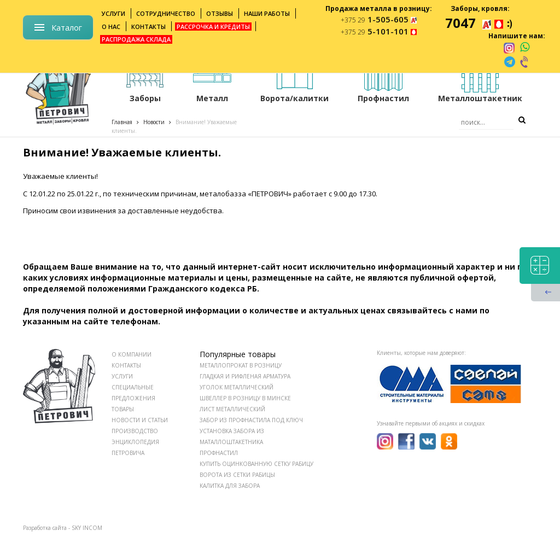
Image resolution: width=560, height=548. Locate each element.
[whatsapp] (524, 48)
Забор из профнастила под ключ (251, 420)
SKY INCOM (87, 528)
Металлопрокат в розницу (241, 365)
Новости (154, 122)
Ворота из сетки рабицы (237, 475)
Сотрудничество (166, 13)
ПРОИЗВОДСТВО (135, 431)
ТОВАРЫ (123, 409)
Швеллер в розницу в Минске (245, 398)
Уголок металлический (236, 387)
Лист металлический (232, 409)
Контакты (148, 26)
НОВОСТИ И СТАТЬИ (140, 420)
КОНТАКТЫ (126, 365)
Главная (122, 122)
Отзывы (220, 13)
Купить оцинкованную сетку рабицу (256, 464)
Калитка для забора (230, 485)
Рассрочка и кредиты (213, 26)
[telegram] (509, 61)
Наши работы (266, 13)
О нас (111, 26)
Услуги (113, 13)
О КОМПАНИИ (131, 354)
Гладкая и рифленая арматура (245, 376)
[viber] (525, 61)
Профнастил (219, 453)
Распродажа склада (136, 39)
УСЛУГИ (122, 376)
